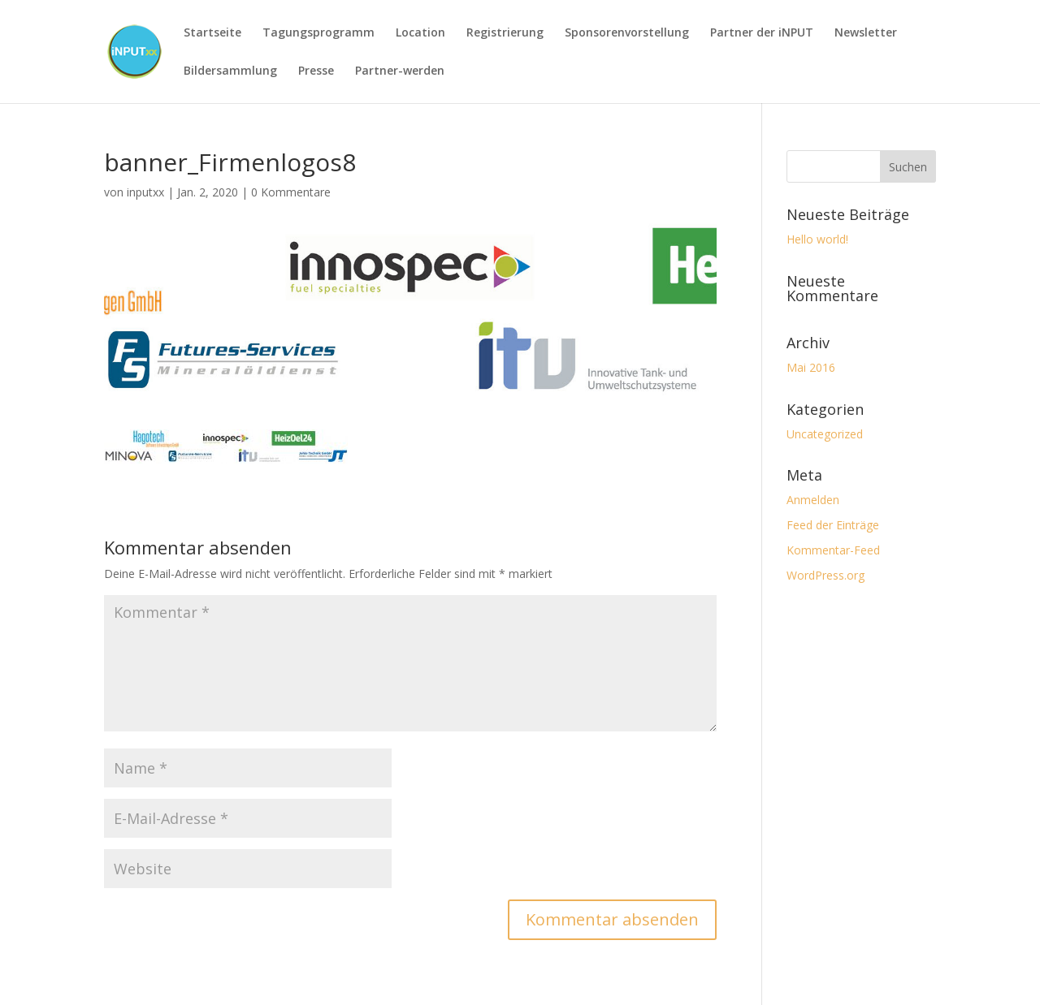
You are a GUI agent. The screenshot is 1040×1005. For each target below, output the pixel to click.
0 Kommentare (291, 192)
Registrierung (505, 33)
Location (420, 33)
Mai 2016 (810, 367)
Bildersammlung (230, 71)
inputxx (145, 192)
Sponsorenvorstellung (627, 33)
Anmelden (812, 499)
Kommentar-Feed (833, 550)
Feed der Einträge (832, 525)
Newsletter (865, 33)
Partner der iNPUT (761, 33)
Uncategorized (824, 434)
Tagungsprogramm (318, 33)
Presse (316, 71)
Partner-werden (399, 71)
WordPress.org (825, 575)
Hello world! (817, 239)
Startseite (212, 33)
